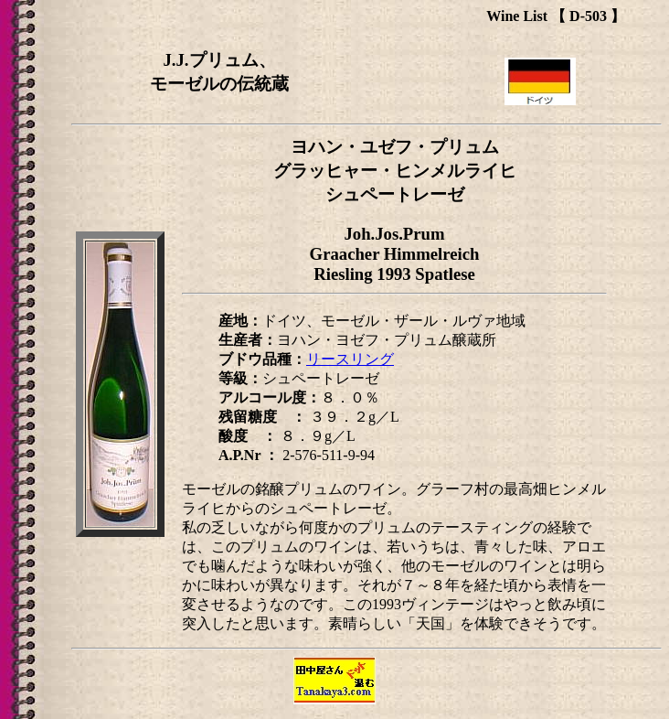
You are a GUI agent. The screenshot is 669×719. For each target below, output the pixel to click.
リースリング (350, 359)
